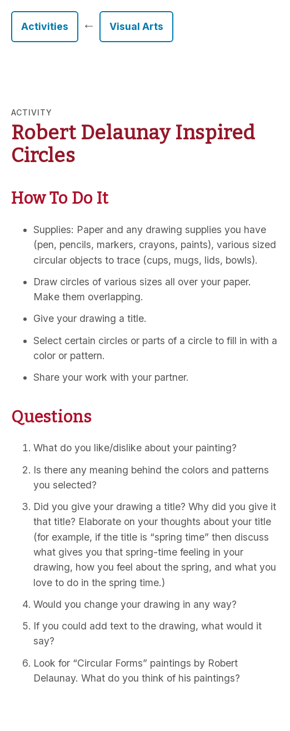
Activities (44, 26)
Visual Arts (136, 26)
